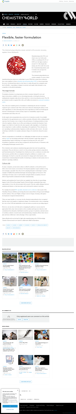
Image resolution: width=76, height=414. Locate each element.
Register (11, 14)
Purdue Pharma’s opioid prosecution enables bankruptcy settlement (8, 290)
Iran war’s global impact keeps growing (8, 266)
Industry (8, 227)
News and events (23, 405)
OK (10, 406)
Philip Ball (39, 347)
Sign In (5, 14)
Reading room (19, 27)
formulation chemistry (42, 225)
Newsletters (9, 27)
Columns (14, 225)
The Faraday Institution (8, 348)
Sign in (19, 319)
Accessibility (30, 399)
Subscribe (16, 14)
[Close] (17, 390)
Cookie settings (10, 409)
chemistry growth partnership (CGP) (27, 81)
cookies (55, 410)
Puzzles (24, 27)
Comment (20, 225)
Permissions (36, 399)
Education (66, 1)
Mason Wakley (25, 272)
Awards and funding (40, 405)
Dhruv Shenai (8, 374)
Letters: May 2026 (23, 342)
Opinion (4, 33)
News (20, 263)
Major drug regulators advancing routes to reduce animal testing (41, 369)
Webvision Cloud (71, 412)
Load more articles (26, 302)
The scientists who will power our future (8, 343)
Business (8, 225)
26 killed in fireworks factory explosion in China (41, 266)
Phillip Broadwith (9, 269)
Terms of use (23, 399)
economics (27, 225)
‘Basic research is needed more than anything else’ (24, 290)
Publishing (61, 1)
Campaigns (31, 405)
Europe (33, 225)
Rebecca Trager (41, 296)
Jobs (14, 27)
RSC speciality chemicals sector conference (26, 189)
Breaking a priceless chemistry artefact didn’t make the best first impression (8, 369)
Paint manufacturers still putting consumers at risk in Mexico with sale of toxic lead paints (25, 267)
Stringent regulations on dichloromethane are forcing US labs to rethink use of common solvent (41, 291)
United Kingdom (16, 227)
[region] (10, 401)
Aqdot (7, 138)
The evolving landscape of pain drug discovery (25, 368)
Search (36, 14)
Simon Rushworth (8, 40)
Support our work (59, 405)
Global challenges (50, 405)
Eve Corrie (23, 372)
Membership (71, 1)
